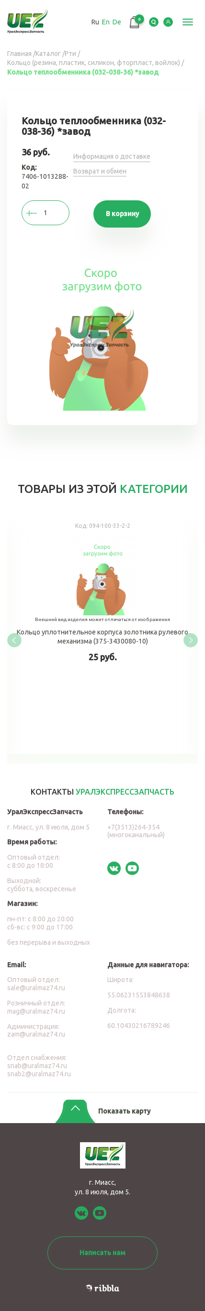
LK (168, 22)
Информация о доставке (111, 156)
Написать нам (102, 1252)
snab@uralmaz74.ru (37, 1066)
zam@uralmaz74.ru (36, 1034)
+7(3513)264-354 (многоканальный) (136, 831)
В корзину (122, 214)
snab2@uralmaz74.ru (39, 1074)
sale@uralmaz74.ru (36, 988)
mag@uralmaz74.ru (36, 1011)
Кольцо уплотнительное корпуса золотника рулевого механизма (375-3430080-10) (102, 633)
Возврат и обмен (99, 171)
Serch (154, 22)
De (117, 22)
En (106, 22)
